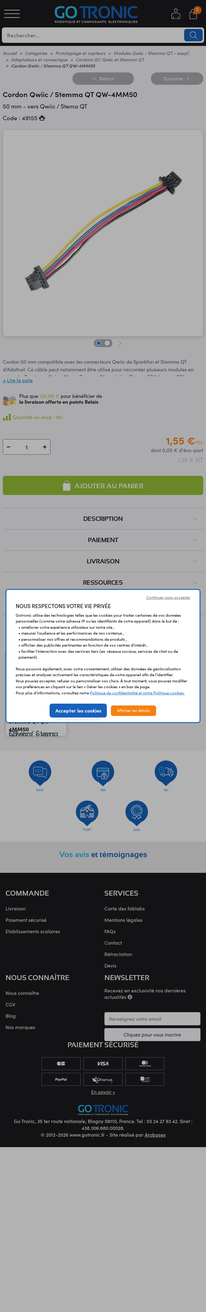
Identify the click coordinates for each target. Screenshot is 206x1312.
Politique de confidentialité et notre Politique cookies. (137, 693)
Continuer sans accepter (168, 597)
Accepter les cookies (78, 710)
